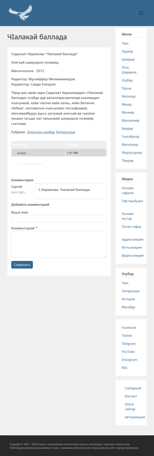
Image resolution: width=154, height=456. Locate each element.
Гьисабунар (131, 136)
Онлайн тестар (128, 216)
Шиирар (128, 59)
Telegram (129, 343)
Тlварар (128, 160)
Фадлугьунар (132, 152)
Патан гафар (131, 226)
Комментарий (22, 228)
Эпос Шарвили (129, 69)
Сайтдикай (133, 388)
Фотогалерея (132, 247)
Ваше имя (19, 212)
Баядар (127, 128)
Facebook (129, 327)
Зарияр (127, 51)
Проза (126, 88)
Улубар (127, 80)
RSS (124, 367)
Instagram (129, 359)
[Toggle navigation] (141, 13)
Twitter (127, 335)
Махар (127, 104)
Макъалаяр (130, 120)
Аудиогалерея (132, 239)
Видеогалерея (133, 255)
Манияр (128, 112)
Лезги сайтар (130, 406)
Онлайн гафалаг (128, 190)
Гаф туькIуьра (132, 201)
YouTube (128, 351)
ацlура (21, 153)
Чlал (125, 43)
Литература (65, 132)
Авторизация (135, 417)
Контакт (131, 396)
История (128, 299)
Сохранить (22, 265)
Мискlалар (130, 144)
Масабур (128, 307)
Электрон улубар (41, 132)
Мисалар (129, 96)
